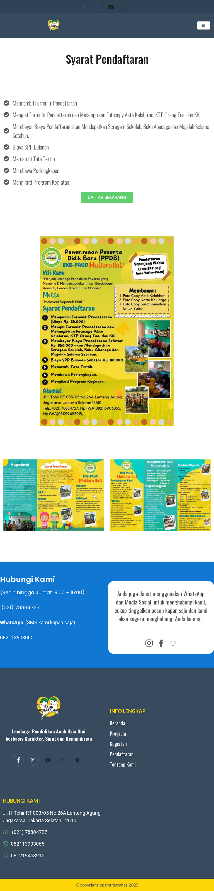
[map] (77, 760)
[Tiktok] (121, 6)
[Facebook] (80, 6)
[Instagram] (93, 6)
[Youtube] (107, 6)
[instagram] (149, 642)
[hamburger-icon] (203, 25)
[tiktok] (173, 642)
